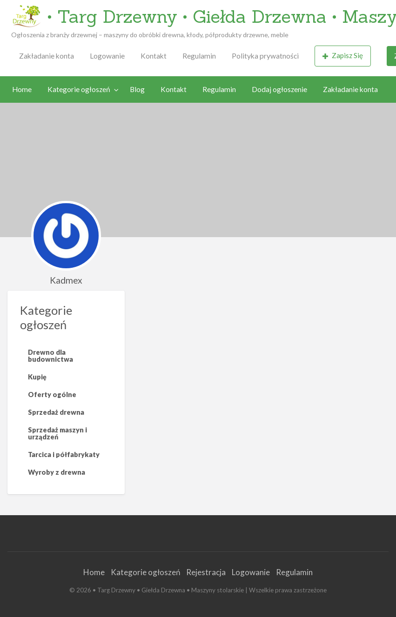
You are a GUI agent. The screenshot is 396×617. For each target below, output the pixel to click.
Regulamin (199, 56)
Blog (137, 89)
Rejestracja (206, 572)
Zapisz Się (342, 55)
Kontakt (154, 56)
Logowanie (107, 56)
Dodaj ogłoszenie (279, 89)
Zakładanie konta (46, 56)
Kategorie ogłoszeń (78, 89)
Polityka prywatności (265, 56)
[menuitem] (46, 56)
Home (22, 89)
